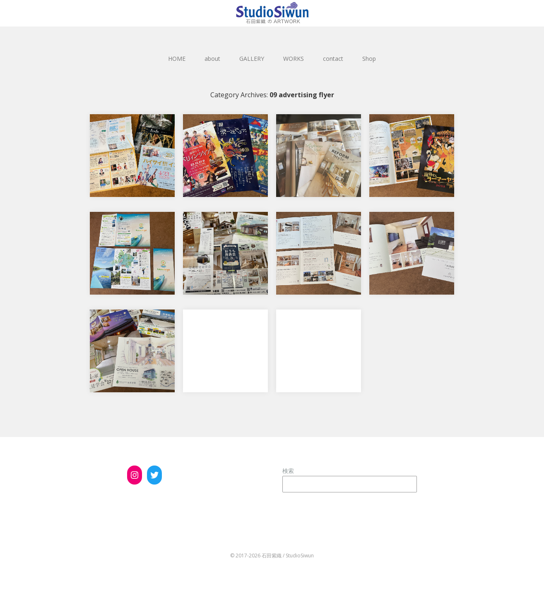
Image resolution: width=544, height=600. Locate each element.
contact (333, 58)
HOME (176, 58)
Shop (369, 58)
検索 (288, 471)
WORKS (293, 58)
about (212, 58)
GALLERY (251, 58)
